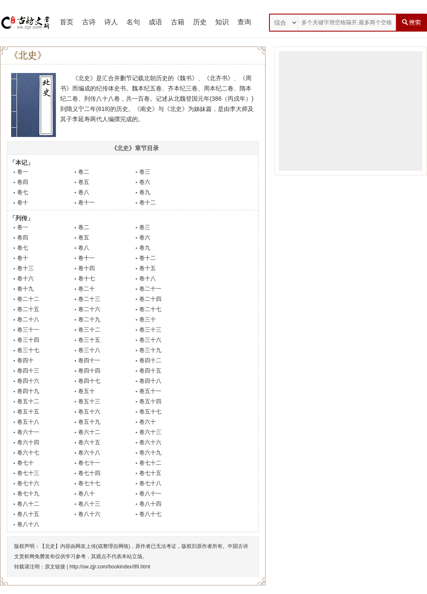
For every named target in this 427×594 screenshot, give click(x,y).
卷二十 (86, 288)
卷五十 (86, 391)
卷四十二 (150, 360)
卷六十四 (28, 442)
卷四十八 (150, 381)
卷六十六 (150, 442)
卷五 (83, 182)
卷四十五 (150, 370)
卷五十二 (28, 401)
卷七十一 (89, 463)
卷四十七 (89, 381)
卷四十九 (28, 391)
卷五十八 (28, 422)
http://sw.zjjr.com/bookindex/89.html (110, 567)
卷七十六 (28, 483)
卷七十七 (89, 483)
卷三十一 (28, 329)
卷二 (83, 172)
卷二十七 (150, 309)
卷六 (144, 182)
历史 (200, 22)
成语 (155, 22)
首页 (66, 22)
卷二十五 (28, 309)
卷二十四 (150, 299)
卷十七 (86, 278)
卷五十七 (150, 411)
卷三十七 (28, 350)
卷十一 (86, 202)
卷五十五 (28, 411)
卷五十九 (89, 422)
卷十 (22, 202)
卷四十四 (89, 370)
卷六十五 (89, 442)
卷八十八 (28, 524)
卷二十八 (28, 319)
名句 (133, 22)
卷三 (144, 172)
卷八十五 (28, 514)
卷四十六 (28, 381)
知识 (222, 22)
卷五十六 (89, 411)
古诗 (89, 22)
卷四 (22, 182)
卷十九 (25, 288)
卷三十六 (150, 340)
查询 (244, 22)
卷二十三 (89, 299)
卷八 (83, 192)
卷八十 (86, 493)
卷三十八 (89, 350)
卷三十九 (150, 350)
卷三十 (147, 319)
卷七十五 (150, 473)
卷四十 (25, 360)
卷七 (22, 192)
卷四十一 (89, 360)
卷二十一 (150, 288)
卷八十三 (89, 504)
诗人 (111, 22)
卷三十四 (28, 340)
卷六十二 (89, 432)
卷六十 (147, 422)
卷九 (144, 192)
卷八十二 (28, 504)
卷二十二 (28, 299)
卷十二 (147, 202)
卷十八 (147, 278)
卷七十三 (28, 473)
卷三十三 (150, 329)
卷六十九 (150, 452)
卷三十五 (89, 340)
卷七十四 (89, 473)
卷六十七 (28, 452)
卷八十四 (150, 504)
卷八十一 (150, 493)
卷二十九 (89, 319)
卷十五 (147, 268)
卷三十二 (89, 329)
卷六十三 (150, 432)
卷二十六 (89, 309)
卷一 (22, 172)
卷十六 (25, 278)
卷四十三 (28, 370)
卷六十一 (28, 432)
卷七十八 (150, 483)
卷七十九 (28, 493)
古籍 (177, 22)
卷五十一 (150, 391)
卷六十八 (89, 452)
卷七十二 (150, 463)
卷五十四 (150, 401)
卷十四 (86, 268)
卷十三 (25, 268)
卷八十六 (89, 514)
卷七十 (25, 463)
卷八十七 (150, 514)
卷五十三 (89, 401)
